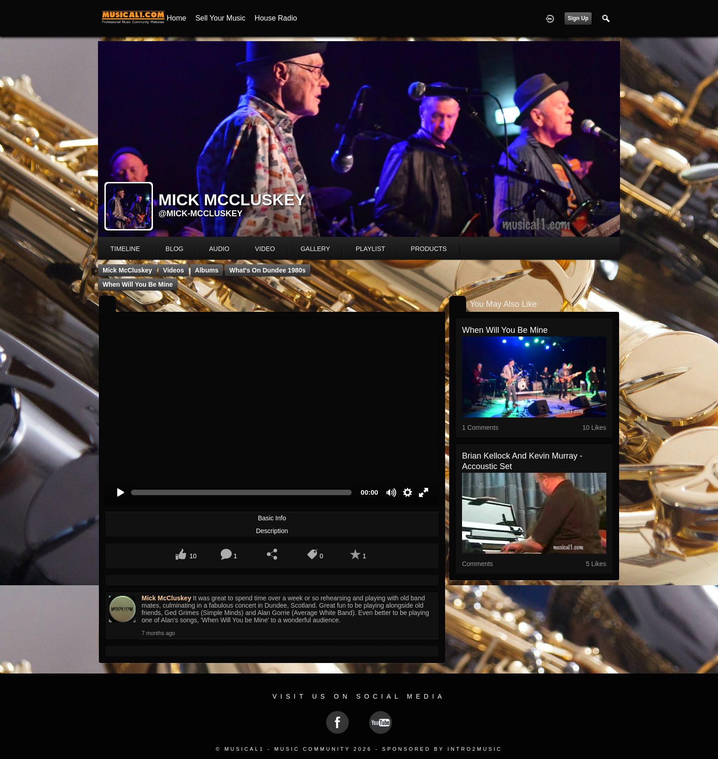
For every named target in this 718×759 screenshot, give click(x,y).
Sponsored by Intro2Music (442, 749)
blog (175, 248)
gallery (315, 248)
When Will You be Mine (138, 284)
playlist (370, 248)
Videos (173, 270)
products (429, 248)
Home (176, 18)
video (265, 248)
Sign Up (578, 18)
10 (193, 556)
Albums (206, 270)
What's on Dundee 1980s (267, 270)
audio (219, 248)
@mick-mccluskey (200, 213)
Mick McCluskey (127, 270)
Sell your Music (220, 18)
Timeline (125, 248)
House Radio (276, 18)
